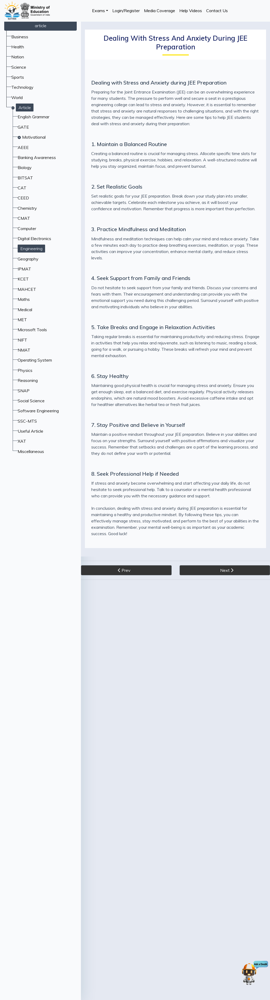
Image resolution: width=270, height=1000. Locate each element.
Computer (27, 228)
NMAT (24, 350)
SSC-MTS (27, 421)
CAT (22, 187)
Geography (28, 258)
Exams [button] (98, 10)
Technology (22, 87)
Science (18, 67)
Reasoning (28, 380)
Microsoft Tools (32, 329)
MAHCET (27, 289)
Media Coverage (159, 10)
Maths (24, 299)
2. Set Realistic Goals (116, 186)
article (40, 25)
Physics (25, 370)
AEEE (23, 147)
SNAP (24, 390)
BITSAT (25, 177)
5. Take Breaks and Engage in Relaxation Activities (153, 327)
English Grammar (33, 116)
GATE (23, 127)
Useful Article (30, 431)
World (17, 97)
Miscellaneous (31, 451)
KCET (23, 279)
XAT (22, 441)
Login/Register (126, 10)
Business (19, 36)
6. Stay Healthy (110, 376)
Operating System (35, 360)
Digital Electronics (34, 238)
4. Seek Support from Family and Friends (140, 278)
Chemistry (27, 208)
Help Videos (190, 10)
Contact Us (217, 10)
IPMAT (24, 269)
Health (17, 46)
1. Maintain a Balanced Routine (129, 144)
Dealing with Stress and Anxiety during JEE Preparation (158, 82)
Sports (17, 77)
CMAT (24, 218)
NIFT (22, 340)
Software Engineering (38, 410)
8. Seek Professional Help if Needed (135, 473)
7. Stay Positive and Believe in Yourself (138, 425)
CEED (23, 197)
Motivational (34, 137)
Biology (25, 167)
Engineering (31, 248)
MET (22, 319)
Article (24, 107)
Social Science (31, 400)
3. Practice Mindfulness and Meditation (138, 229)
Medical (25, 309)
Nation (17, 56)
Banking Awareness (37, 157)
